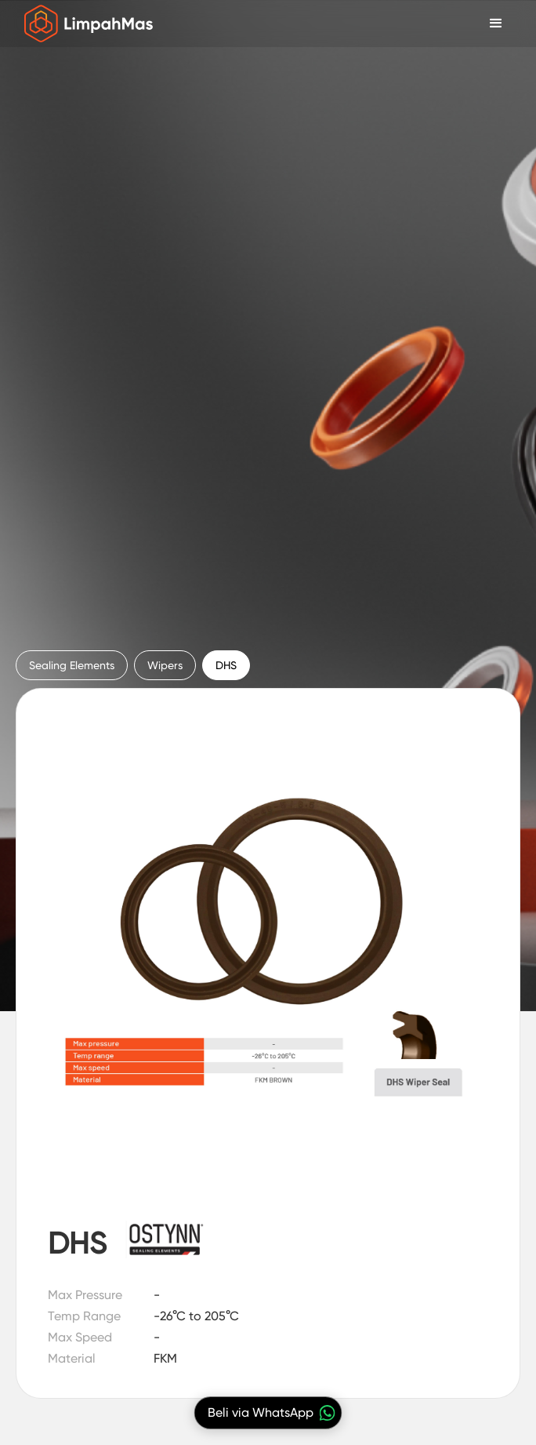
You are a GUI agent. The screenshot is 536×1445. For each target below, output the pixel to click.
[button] (496, 23)
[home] (85, 23)
